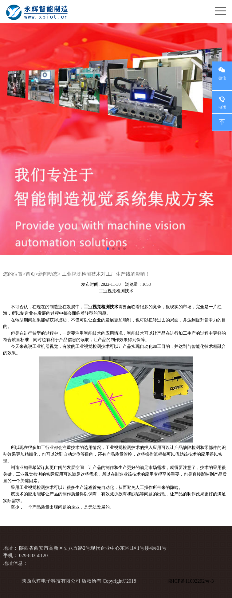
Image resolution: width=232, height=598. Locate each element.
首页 (30, 274)
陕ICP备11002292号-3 (192, 581)
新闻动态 (48, 274)
